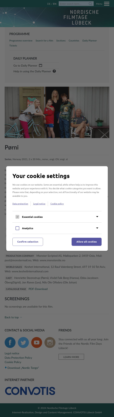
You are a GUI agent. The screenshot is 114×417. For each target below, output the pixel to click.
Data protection (20, 203)
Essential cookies (32, 216)
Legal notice (39, 203)
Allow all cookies (86, 241)
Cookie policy (57, 203)
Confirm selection (27, 241)
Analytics (27, 228)
